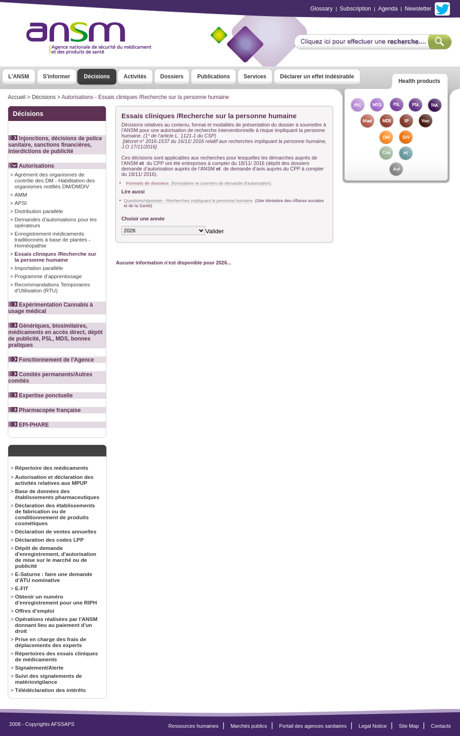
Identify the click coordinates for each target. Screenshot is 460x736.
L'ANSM (18, 76)
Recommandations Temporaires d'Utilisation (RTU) (52, 287)
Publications (213, 76)
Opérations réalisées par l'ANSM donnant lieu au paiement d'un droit (56, 625)
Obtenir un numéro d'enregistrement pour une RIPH (56, 599)
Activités (135, 76)
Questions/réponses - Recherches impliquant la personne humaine (188, 200)
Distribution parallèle (39, 211)
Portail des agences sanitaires (312, 726)
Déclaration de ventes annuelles (56, 531)
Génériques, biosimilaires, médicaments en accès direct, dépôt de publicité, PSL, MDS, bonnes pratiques (55, 335)
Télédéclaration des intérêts (50, 690)
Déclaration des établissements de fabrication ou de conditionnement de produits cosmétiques (55, 514)
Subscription (355, 8)
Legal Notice (373, 726)
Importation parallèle (39, 268)
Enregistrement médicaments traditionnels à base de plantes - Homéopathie (52, 239)
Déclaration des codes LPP (49, 540)
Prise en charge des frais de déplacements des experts (50, 642)
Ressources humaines (194, 726)
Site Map (409, 726)
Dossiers (172, 76)
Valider (214, 231)
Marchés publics (248, 726)
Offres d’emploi (35, 611)
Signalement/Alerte (39, 667)
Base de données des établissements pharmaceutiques (57, 494)
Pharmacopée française (44, 410)
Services (255, 76)
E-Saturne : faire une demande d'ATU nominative (54, 577)
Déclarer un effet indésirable (317, 76)
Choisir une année (142, 218)
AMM (21, 195)
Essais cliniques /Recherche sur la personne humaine (55, 257)
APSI (21, 203)
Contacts (441, 726)
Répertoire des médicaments (51, 468)
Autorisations (31, 166)
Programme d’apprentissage (48, 276)
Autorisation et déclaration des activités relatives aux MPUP (54, 480)
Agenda (388, 8)
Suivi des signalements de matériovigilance (48, 679)
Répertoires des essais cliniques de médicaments (56, 656)
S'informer (57, 76)
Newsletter (418, 8)
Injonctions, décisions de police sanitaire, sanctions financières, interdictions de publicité (55, 144)
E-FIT (21, 588)
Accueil (17, 97)
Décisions (97, 76)
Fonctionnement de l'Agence (51, 360)
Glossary (321, 8)
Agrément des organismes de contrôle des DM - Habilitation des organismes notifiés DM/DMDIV (55, 180)
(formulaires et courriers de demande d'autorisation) (198, 183)
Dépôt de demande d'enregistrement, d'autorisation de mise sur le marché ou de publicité (55, 557)
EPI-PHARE (28, 425)
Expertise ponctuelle (40, 395)
